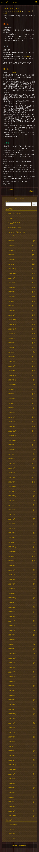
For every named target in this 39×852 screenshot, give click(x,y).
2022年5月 (11, 463)
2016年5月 (11, 792)
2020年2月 (11, 589)
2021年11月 (12, 491)
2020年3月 (11, 584)
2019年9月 (11, 612)
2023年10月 (12, 385)
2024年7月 (11, 343)
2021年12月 (12, 487)
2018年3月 (11, 690)
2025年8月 (11, 283)
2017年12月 (12, 704)
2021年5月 (11, 519)
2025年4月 (11, 301)
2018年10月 (12, 658)
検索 (7, 202)
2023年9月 (11, 389)
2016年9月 (11, 774)
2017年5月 (11, 737)
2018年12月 (12, 653)
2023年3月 (11, 417)
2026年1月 (11, 259)
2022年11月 (12, 436)
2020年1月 (11, 593)
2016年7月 (11, 783)
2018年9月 (11, 663)
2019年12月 (12, 598)
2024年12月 (12, 320)
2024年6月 (11, 347)
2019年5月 (11, 630)
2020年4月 (11, 579)
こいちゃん (28, 11)
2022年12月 (12, 431)
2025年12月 (12, 264)
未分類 (5, 13)
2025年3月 (11, 306)
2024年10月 (12, 329)
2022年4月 (11, 468)
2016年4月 (11, 797)
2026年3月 (11, 250)
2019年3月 (11, 640)
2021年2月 (11, 533)
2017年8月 (11, 723)
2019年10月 (12, 607)
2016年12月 (12, 760)
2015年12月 (12, 816)
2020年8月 (11, 561)
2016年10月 (12, 769)
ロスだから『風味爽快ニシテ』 (18, 232)
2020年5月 (11, 575)
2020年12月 (12, 542)
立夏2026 (11, 218)
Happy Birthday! (14, 223)
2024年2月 (11, 366)
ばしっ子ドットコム (9, 2)
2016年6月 (11, 788)
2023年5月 (11, 408)
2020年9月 (11, 556)
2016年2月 (11, 806)
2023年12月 (12, 375)
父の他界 (27, 57)
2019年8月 (11, 616)
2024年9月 (11, 334)
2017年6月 (11, 732)
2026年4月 (11, 245)
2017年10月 (12, 714)
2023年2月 (11, 422)
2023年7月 (11, 399)
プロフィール (12, 838)
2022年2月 (11, 477)
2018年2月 (11, 695)
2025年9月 (11, 278)
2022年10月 (12, 440)
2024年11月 (12, 324)
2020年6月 (11, 570)
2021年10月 (12, 496)
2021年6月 (11, 514)
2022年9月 (11, 445)
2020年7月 (11, 565)
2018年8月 (11, 667)
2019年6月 (11, 626)
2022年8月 (11, 449)
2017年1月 (11, 755)
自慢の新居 (11, 834)
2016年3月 (11, 802)
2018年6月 (11, 677)
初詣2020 (31, 191)
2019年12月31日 (17, 11)
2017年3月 (11, 746)
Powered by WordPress (19, 845)
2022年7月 (11, 454)
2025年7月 (11, 287)
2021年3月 (11, 528)
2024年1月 (11, 371)
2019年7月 (11, 621)
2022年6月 (11, 459)
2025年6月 (11, 292)
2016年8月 (11, 779)
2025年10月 (12, 273)
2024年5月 (11, 352)
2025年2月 (11, 310)
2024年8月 (11, 338)
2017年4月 (11, 742)
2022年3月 (11, 473)
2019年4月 (11, 635)
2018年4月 (11, 686)
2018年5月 (11, 681)
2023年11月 (12, 380)
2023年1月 (11, 426)
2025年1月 (11, 315)
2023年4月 (11, 412)
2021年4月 (11, 524)
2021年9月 (11, 500)
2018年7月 (11, 672)
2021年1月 (11, 537)
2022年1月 (11, 482)
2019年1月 (11, 649)
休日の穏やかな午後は (15, 227)
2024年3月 (11, 361)
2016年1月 (11, 811)
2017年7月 (11, 728)
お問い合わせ (12, 824)
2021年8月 (11, 505)
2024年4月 (11, 357)
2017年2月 (11, 751)
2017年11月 (12, 709)
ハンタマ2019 (9, 190)
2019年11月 (12, 602)
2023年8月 (11, 394)
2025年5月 (11, 296)
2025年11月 (12, 269)
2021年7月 (11, 510)
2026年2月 (11, 255)
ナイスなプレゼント (14, 214)
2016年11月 (12, 765)
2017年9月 (11, 718)
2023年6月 (11, 403)
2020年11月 (12, 547)
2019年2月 (11, 644)
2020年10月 (12, 551)
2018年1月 (11, 700)
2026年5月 (11, 241)
